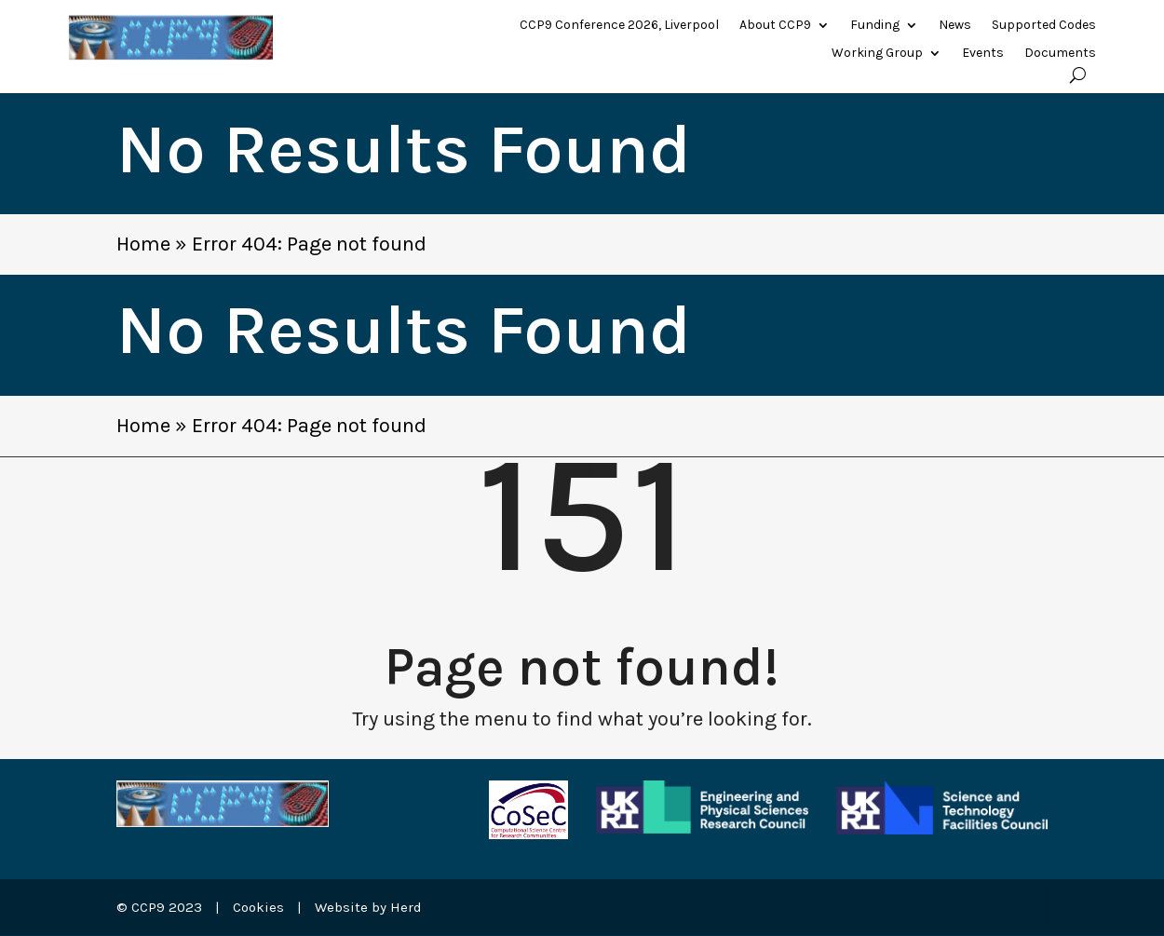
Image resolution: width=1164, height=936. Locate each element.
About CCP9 (775, 26)
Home (143, 244)
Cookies (258, 907)
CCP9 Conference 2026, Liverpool (619, 26)
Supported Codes (1044, 26)
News (955, 26)
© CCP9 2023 (159, 907)
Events (983, 54)
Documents (1060, 54)
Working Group (877, 54)
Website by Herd (368, 907)
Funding (875, 26)
